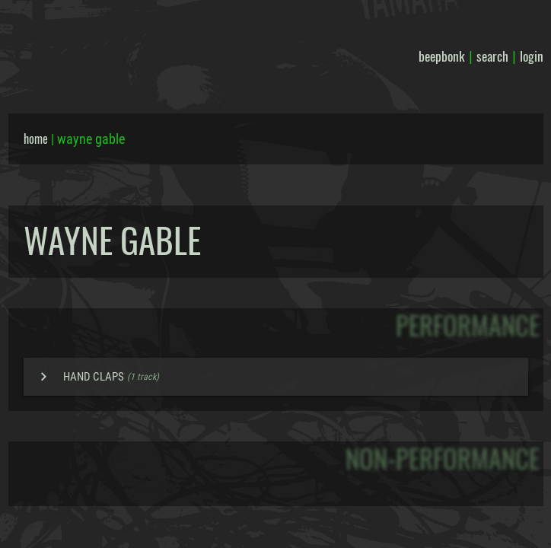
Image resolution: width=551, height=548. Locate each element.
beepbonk (442, 55)
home (36, 138)
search (492, 55)
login (531, 55)
